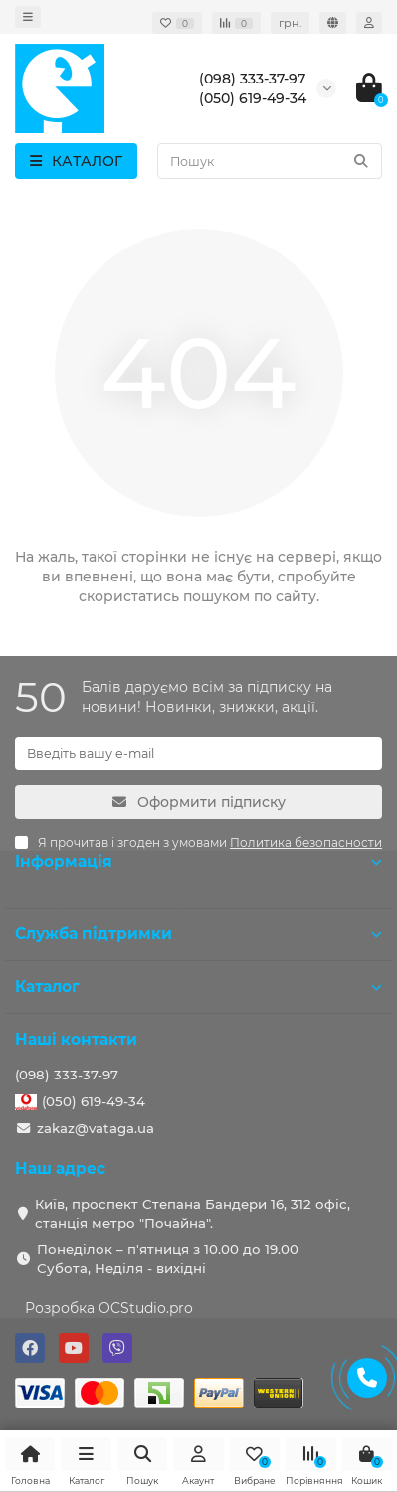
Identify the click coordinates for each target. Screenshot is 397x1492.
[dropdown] (28, 17)
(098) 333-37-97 (66, 1074)
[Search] (269, 161)
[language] (332, 23)
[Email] (198, 753)
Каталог (198, 986)
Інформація (198, 861)
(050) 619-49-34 (93, 1101)
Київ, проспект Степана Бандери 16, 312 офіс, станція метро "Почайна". (192, 1213)
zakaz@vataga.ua (95, 1128)
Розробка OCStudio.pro (109, 1308)
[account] (369, 23)
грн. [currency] (290, 23)
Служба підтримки (198, 933)
